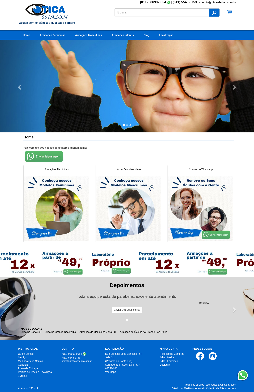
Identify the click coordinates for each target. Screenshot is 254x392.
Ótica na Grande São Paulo (60, 332)
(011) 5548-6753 (185, 2)
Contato (22, 375)
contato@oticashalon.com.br (77, 361)
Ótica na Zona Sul (31, 332)
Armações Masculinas (88, 35)
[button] (19, 86)
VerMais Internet (194, 388)
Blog (146, 35)
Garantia (23, 364)
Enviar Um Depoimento (127, 309)
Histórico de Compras (172, 353)
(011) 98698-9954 (153, 2)
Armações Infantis (123, 35)
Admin (232, 388)
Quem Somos (26, 353)
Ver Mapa (110, 372)
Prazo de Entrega (28, 368)
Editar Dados (167, 357)
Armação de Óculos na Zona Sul (97, 332)
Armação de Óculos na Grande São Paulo (144, 332)
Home (26, 35)
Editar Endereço (169, 361)
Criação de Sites (216, 388)
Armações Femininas (52, 35)
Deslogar (165, 364)
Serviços (23, 357)
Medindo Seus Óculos (30, 361)
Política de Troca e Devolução (35, 372)
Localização (166, 35)
